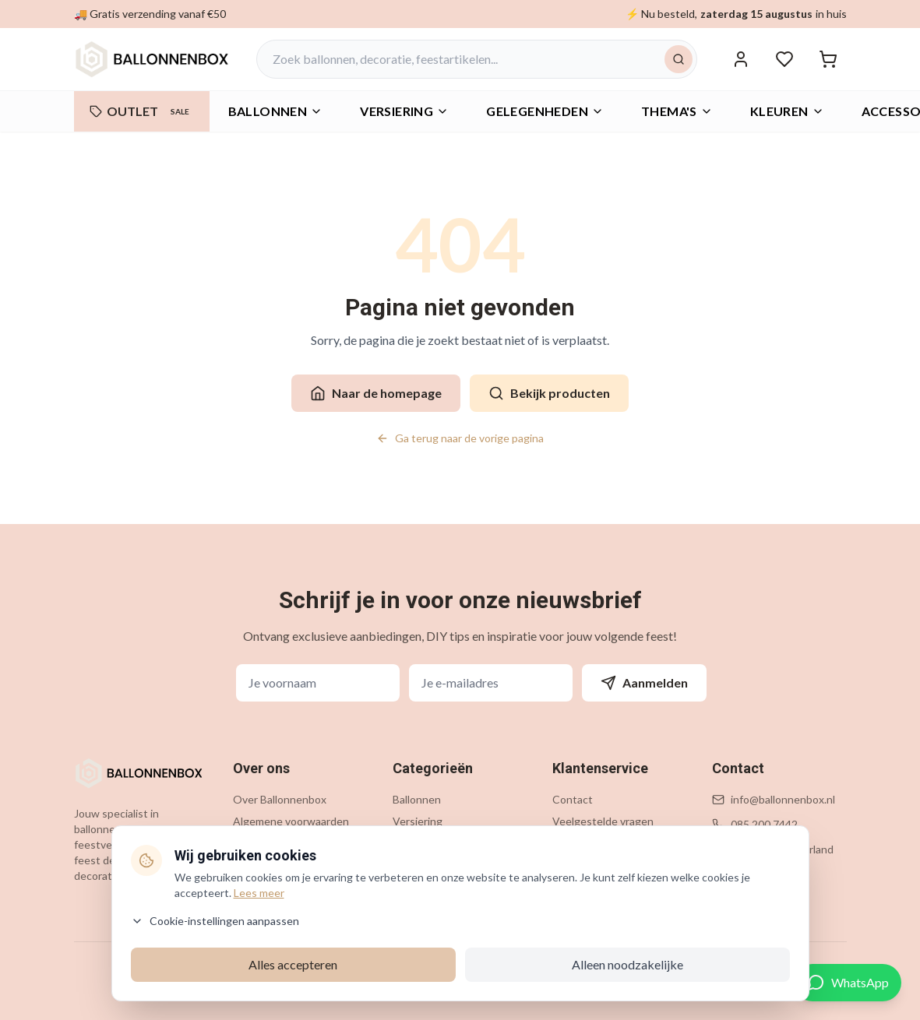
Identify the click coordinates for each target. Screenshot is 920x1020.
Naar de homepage (376, 393)
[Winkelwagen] (828, 59)
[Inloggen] (741, 59)
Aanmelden (644, 683)
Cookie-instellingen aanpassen (215, 920)
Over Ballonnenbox (279, 799)
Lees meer (259, 892)
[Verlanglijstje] (784, 59)
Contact (572, 799)
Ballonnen (275, 111)
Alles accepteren (293, 964)
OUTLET (142, 111)
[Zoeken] (678, 59)
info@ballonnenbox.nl (783, 799)
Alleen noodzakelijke (627, 964)
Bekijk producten (549, 393)
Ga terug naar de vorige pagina (460, 438)
